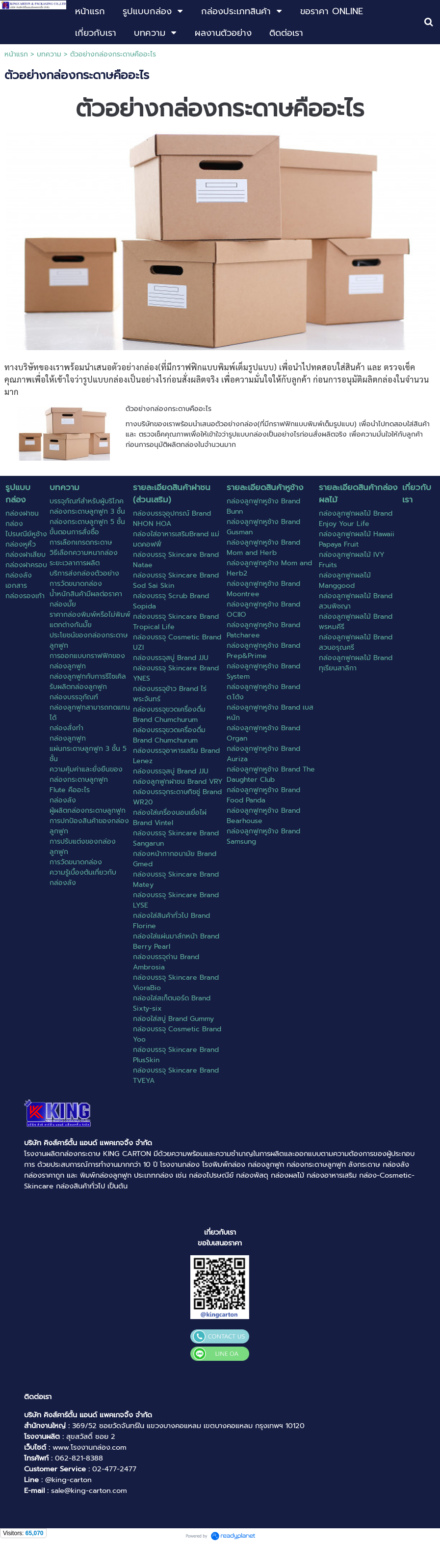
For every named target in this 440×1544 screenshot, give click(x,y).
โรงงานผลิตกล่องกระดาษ (62, 1153)
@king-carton (68, 1479)
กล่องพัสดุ (252, 1175)
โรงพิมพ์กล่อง (223, 1164)
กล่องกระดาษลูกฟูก (316, 1164)
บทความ (49, 54)
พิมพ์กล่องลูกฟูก (105, 1175)
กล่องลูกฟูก (266, 1164)
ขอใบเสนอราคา (220, 1243)
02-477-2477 (114, 1468)
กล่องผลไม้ (287, 1175)
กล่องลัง (396, 1164)
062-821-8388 (79, 1458)
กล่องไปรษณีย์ (211, 1175)
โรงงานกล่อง (180, 1164)
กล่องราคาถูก (44, 1175)
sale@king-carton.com (89, 1490)
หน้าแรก (16, 54)
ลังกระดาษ (364, 1164)
